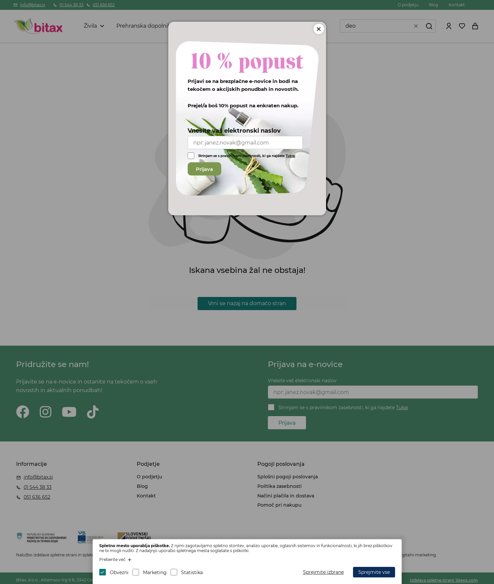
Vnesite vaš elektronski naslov (234, 130)
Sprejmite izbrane (323, 572)
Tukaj (290, 156)
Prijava (204, 169)
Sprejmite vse (374, 572)
